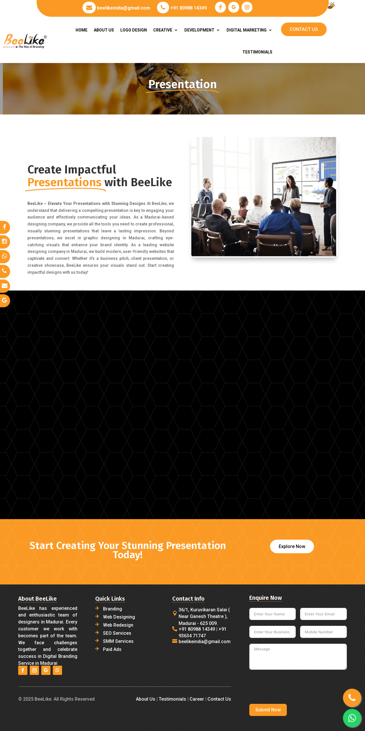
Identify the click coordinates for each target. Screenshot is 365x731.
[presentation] (293, 687)
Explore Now (292, 546)
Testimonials (172, 699)
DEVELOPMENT (199, 30)
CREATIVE (162, 30)
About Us (145, 699)
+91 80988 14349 (188, 8)
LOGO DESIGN (133, 30)
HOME (81, 30)
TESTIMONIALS (257, 52)
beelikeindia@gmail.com (123, 8)
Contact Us (219, 699)
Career (196, 699)
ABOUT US (104, 30)
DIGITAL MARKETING (247, 30)
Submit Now (268, 710)
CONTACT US (304, 29)
